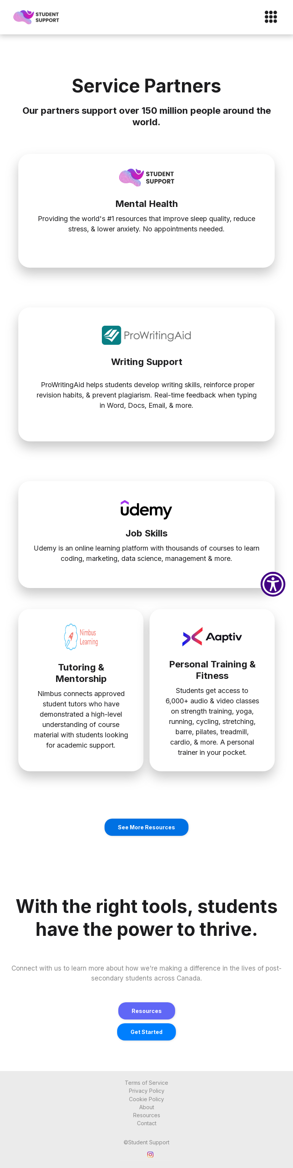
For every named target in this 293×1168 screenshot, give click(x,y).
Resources (147, 1011)
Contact (146, 1123)
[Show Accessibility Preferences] (273, 584)
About (146, 1107)
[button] (267, 17)
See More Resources (146, 827)
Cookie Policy (146, 1099)
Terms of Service (146, 1082)
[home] (36, 17)
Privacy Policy (146, 1090)
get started (146, 1032)
